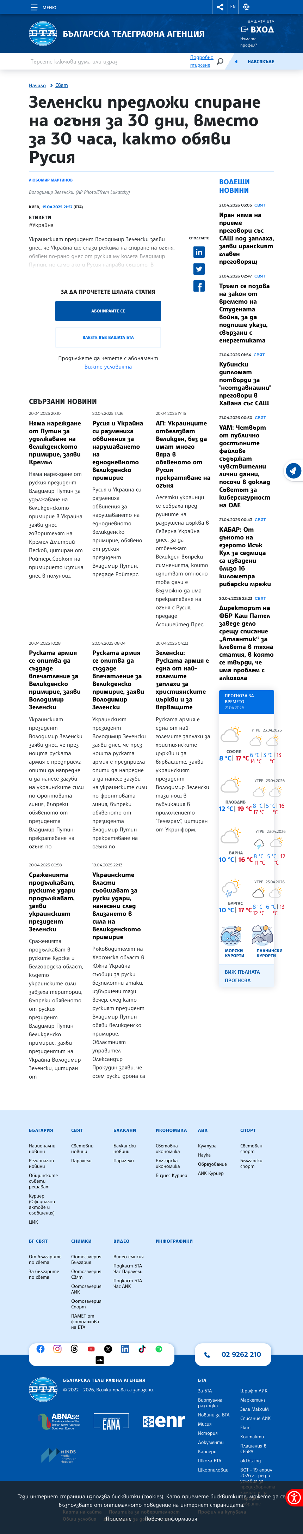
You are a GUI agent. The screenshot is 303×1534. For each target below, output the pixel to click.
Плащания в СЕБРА (253, 1449)
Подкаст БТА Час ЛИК (127, 1283)
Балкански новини (124, 1148)
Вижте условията (108, 366)
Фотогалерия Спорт (86, 1304)
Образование (212, 1164)
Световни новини (82, 1148)
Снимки (81, 1241)
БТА (202, 1380)
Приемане (118, 1518)
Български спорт (251, 1163)
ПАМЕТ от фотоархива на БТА (85, 1321)
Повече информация (170, 1518)
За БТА (205, 1391)
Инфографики (174, 1241)
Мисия (205, 1424)
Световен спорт (251, 1148)
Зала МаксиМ (254, 1409)
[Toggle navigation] (43, 6)
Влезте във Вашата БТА (108, 337)
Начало (37, 86)
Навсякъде (261, 62)
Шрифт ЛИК (253, 1391)
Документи (211, 1442)
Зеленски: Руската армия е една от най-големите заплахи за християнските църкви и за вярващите (182, 680)
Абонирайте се (108, 311)
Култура (207, 1146)
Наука (204, 1155)
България (41, 1130)
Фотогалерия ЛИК (86, 1289)
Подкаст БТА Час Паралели (127, 1269)
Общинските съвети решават (43, 1181)
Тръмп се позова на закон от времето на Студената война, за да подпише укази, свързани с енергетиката (244, 313)
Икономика (171, 1130)
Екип (245, 1428)
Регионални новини (41, 1163)
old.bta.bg (250, 1461)
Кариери (207, 1452)
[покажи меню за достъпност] (294, 1497)
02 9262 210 (241, 1354)
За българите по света (44, 1274)
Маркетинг (252, 1400)
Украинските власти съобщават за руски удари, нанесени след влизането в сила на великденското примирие (116, 906)
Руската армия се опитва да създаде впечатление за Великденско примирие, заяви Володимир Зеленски (55, 680)
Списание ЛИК (255, 1418)
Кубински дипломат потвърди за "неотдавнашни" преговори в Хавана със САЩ (245, 383)
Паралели (81, 1161)
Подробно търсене (202, 61)
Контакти (252, 1437)
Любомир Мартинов (51, 180)
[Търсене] (219, 61)
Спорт (248, 1130)
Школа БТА (209, 1461)
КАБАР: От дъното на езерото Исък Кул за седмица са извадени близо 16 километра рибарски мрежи (245, 557)
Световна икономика (168, 1148)
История (208, 1433)
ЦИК (33, 1222)
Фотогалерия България (86, 1259)
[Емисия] (236, 61)
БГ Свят (38, 1241)
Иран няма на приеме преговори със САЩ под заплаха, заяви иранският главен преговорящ (246, 238)
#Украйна (41, 224)
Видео (121, 1241)
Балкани (124, 1130)
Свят (61, 85)
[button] (220, 7)
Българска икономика (168, 1163)
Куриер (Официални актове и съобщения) (42, 1204)
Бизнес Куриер (171, 1175)
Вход (262, 29)
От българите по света (45, 1259)
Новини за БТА (214, 1415)
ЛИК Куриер (211, 1173)
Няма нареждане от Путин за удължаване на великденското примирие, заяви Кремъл (55, 442)
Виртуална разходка (210, 1403)
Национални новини (42, 1148)
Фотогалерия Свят (86, 1274)
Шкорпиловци (213, 1470)
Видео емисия (128, 1257)
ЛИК (203, 1130)
